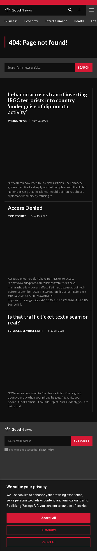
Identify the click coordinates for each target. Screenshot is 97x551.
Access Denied (25, 208)
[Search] (83, 67)
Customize (49, 530)
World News (17, 120)
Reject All (48, 542)
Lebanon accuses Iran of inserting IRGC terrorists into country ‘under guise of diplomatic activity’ (47, 103)
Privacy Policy (45, 449)
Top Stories (17, 216)
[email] (38, 441)
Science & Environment (25, 330)
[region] (48, 515)
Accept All (48, 518)
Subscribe (81, 440)
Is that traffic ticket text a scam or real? (48, 319)
